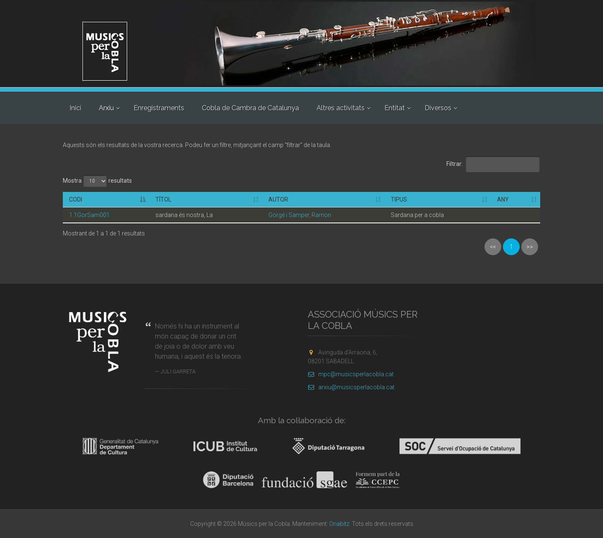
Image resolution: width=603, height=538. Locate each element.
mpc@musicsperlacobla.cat (351, 374)
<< (493, 246)
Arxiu (106, 108)
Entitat (394, 108)
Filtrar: (493, 164)
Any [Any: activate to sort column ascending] (503, 199)
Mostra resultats (97, 181)
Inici (75, 108)
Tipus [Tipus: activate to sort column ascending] (399, 199)
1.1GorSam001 (89, 215)
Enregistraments (159, 108)
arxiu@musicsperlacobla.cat (351, 387)
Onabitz (339, 523)
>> (529, 246)
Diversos (438, 108)
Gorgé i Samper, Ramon (299, 215)
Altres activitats (341, 108)
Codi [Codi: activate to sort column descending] (75, 199)
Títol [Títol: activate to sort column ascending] (163, 199)
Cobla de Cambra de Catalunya (250, 108)
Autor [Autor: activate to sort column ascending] (278, 199)
